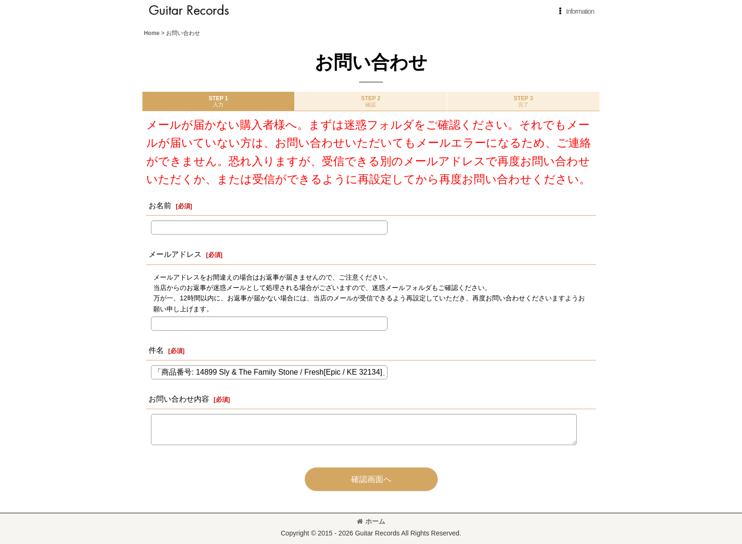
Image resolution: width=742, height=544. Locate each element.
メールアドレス (175, 254)
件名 (156, 350)
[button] (575, 11)
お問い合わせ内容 (179, 399)
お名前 (160, 205)
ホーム (371, 521)
